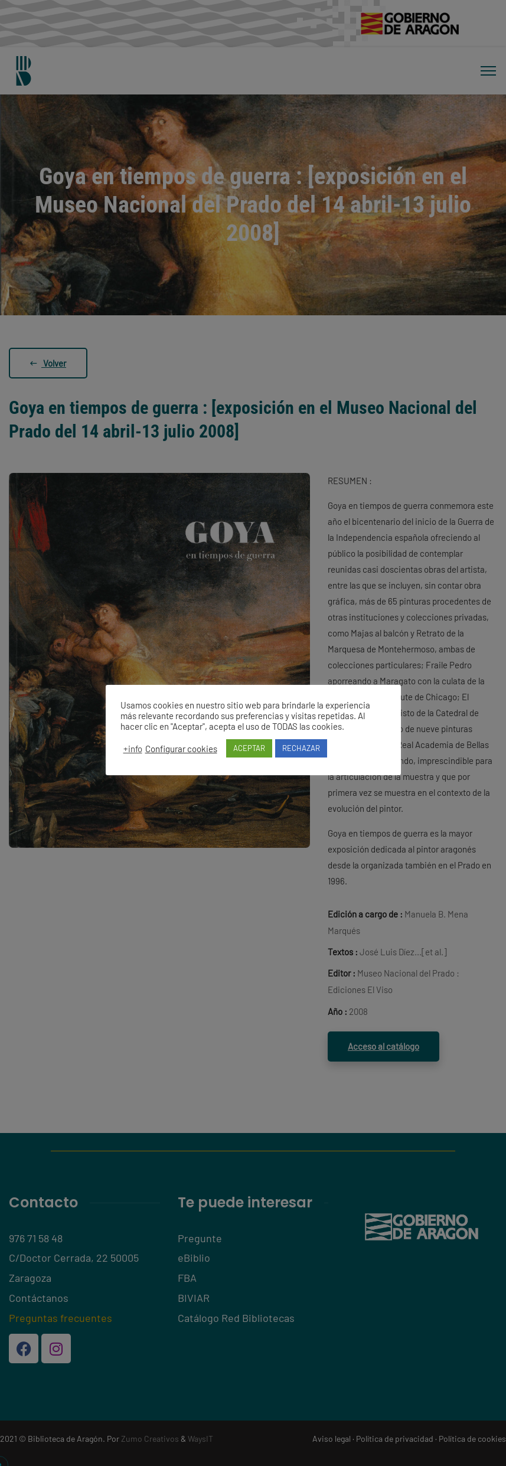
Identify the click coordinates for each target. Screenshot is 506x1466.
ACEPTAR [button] (249, 748)
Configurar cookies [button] (181, 748)
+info (132, 748)
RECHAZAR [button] (301, 748)
